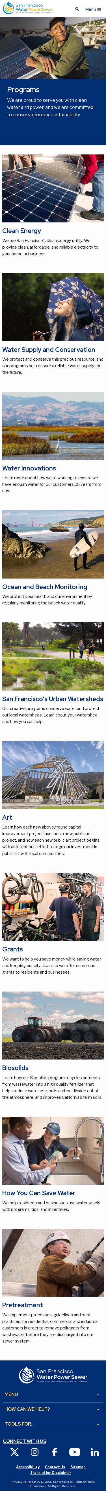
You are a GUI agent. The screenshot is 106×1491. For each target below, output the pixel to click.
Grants (12, 949)
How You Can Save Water (38, 1193)
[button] (93, 8)
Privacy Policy (21, 1481)
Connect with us (24, 1441)
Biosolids (15, 1068)
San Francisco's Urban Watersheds (52, 699)
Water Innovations (29, 468)
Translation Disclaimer (50, 1473)
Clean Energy (21, 231)
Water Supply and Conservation (48, 350)
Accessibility (28, 1467)
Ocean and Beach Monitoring (44, 587)
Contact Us (55, 1467)
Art (7, 817)
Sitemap (78, 1467)
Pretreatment (22, 1305)
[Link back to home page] (28, 7)
